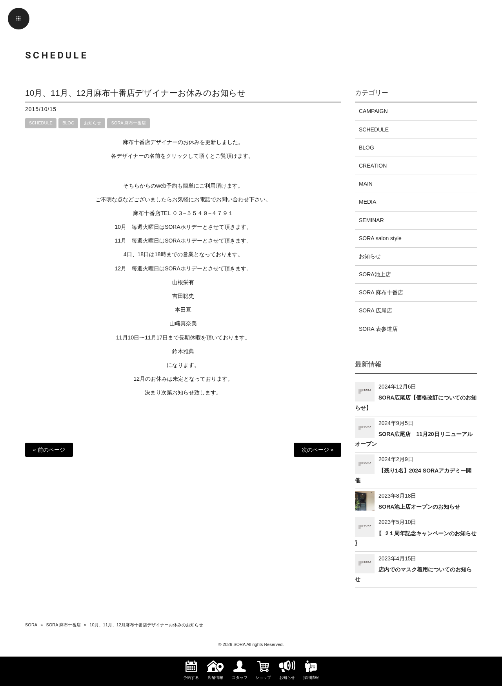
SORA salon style (380, 238)
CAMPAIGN (373, 111)
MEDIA (367, 202)
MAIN (366, 184)
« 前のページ (49, 450)
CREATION (373, 165)
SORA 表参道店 (378, 329)
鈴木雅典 (183, 351)
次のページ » (318, 450)
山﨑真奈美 (183, 323)
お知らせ (92, 122)
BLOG (68, 122)
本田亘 (183, 310)
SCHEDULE (41, 122)
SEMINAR (371, 220)
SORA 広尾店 (375, 310)
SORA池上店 (375, 274)
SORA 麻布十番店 (128, 122)
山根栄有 (183, 282)
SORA (31, 624)
